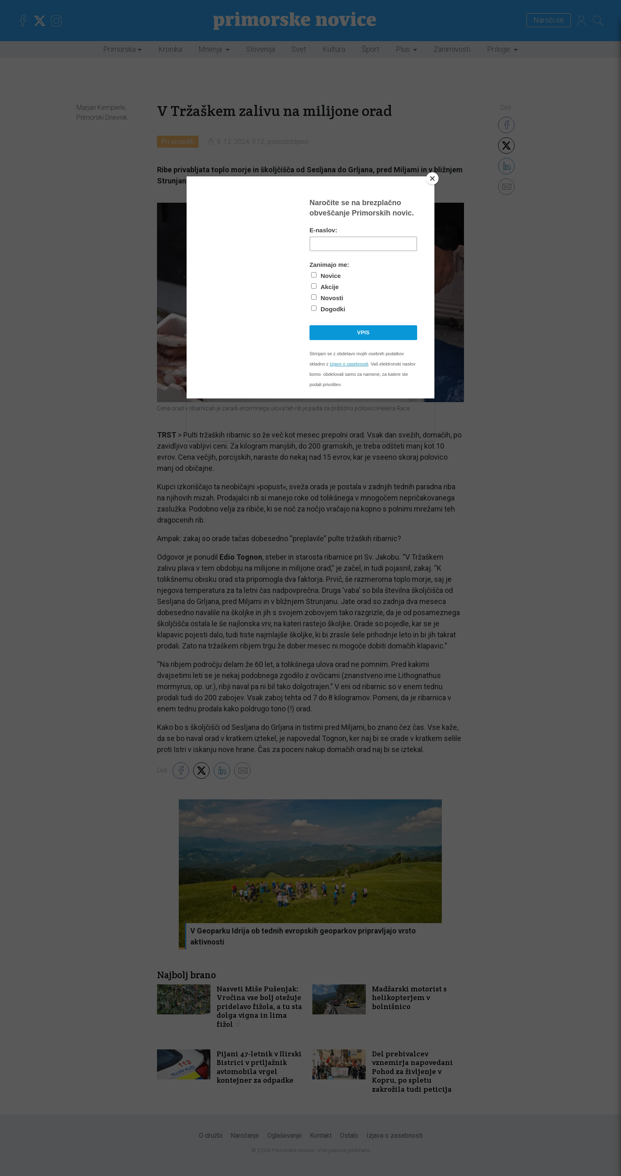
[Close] (432, 178)
